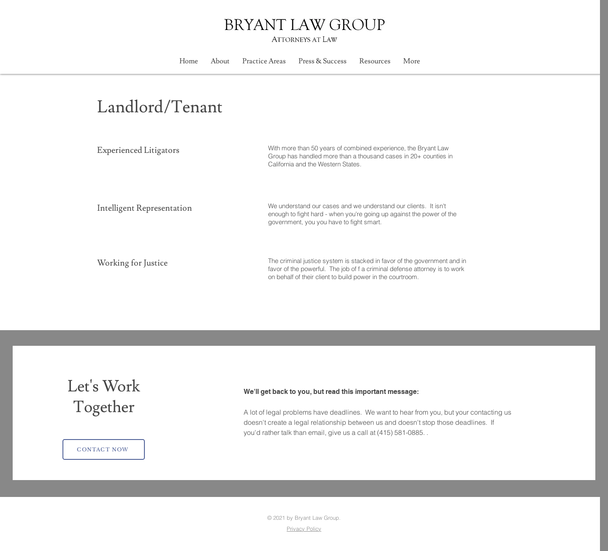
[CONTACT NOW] (103, 449)
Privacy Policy (304, 528)
